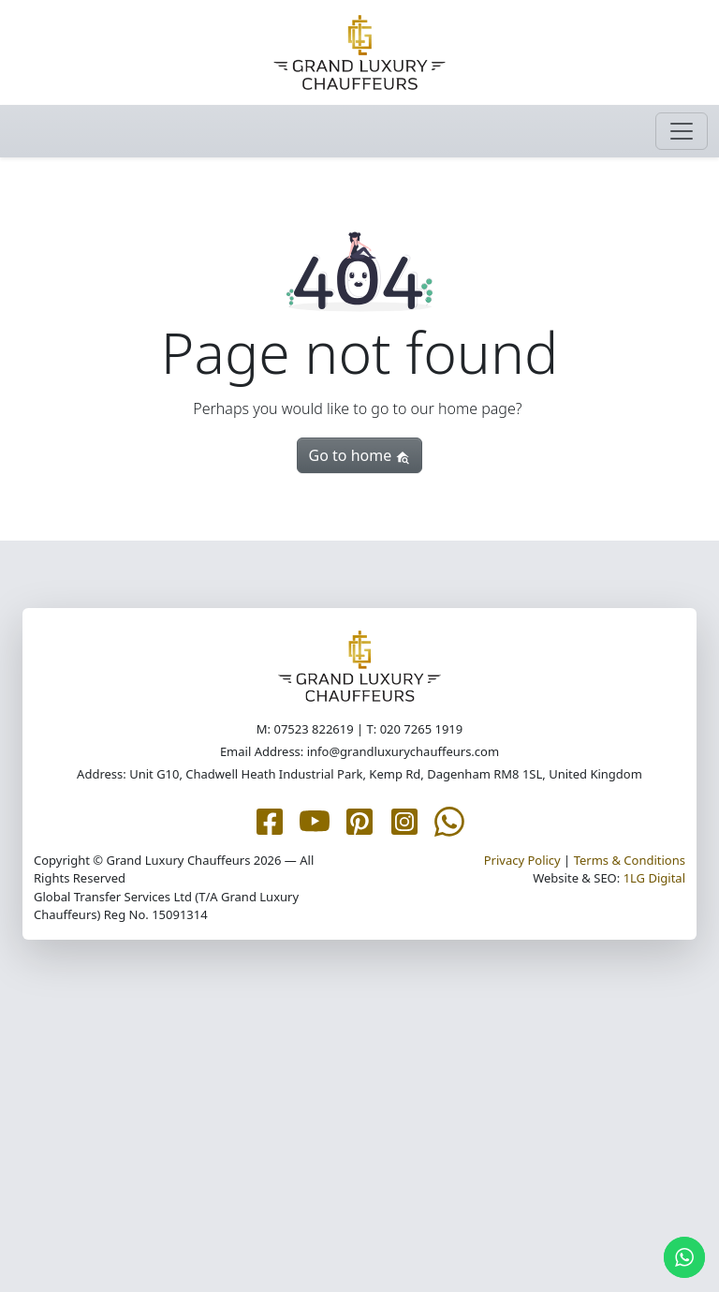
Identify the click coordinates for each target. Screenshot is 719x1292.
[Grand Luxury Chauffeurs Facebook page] (270, 819)
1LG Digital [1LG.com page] (654, 877)
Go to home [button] (360, 455)
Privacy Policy (522, 860)
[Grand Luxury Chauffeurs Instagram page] (404, 819)
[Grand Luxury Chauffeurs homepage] (359, 52)
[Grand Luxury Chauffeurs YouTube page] (315, 819)
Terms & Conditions (629, 860)
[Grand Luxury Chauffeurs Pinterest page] (359, 819)
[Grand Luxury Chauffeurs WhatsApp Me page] (449, 819)
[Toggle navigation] (681, 131)
